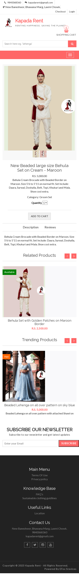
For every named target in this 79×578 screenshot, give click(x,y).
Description (31, 227)
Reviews (50, 227)
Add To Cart (39, 216)
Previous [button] (67, 256)
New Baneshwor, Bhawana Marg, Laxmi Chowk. (31, 6)
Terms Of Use (39, 475)
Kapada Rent (33, 565)
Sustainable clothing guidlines (39, 498)
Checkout (60, 11)
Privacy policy (39, 479)
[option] (39, 298)
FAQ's (39, 494)
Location (39, 513)
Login (72, 11)
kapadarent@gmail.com (40, 2)
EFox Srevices (68, 568)
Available (9, 272)
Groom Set (45, 197)
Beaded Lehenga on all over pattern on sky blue (39, 405)
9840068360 (14, 2)
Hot (6, 356)
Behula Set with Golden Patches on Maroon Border (39, 322)
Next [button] (73, 256)
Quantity (36, 202)
